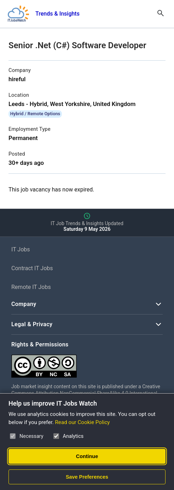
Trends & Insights (57, 13)
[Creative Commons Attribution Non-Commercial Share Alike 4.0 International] (87, 363)
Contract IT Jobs (32, 268)
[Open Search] (160, 14)
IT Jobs (20, 249)
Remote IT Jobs (31, 287)
